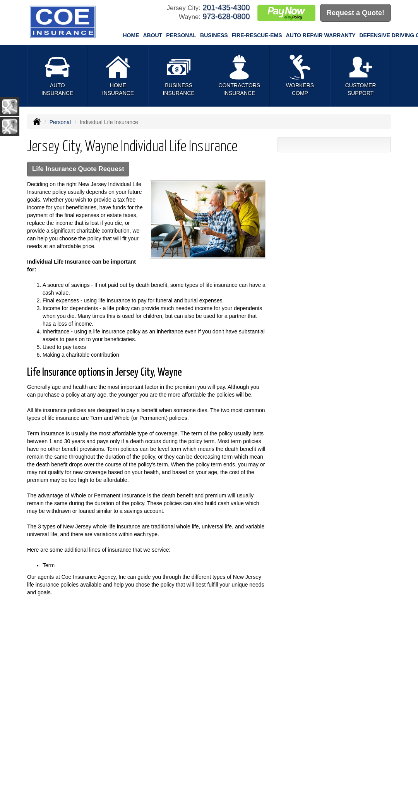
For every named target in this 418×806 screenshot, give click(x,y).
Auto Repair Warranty (321, 35)
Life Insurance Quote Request (78, 169)
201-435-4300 (226, 7)
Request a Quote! (355, 13)
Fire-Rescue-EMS (257, 35)
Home (131, 35)
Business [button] (214, 35)
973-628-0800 (226, 16)
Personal (60, 122)
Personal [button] (181, 35)
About (153, 35)
